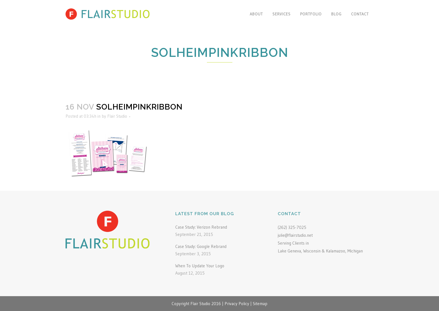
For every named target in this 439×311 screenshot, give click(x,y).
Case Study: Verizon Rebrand (201, 227)
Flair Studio (117, 116)
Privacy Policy (237, 303)
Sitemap (260, 303)
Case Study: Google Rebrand (200, 246)
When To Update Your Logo (199, 265)
